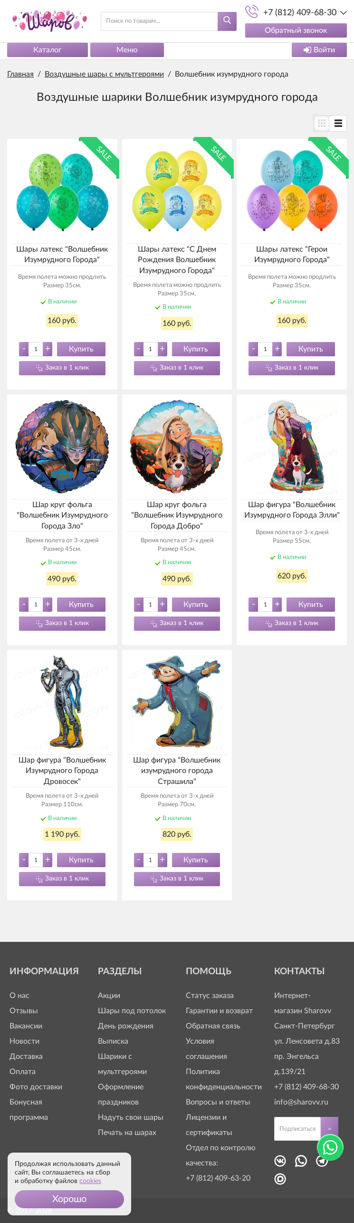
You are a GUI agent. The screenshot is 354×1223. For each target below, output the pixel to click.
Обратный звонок (295, 30)
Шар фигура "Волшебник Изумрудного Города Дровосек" (62, 770)
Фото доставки (36, 1087)
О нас (19, 995)
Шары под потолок (132, 1011)
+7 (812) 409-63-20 (218, 1178)
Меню (127, 50)
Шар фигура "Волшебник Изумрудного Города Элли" (292, 510)
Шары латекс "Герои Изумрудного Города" (292, 254)
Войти (319, 50)
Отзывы (24, 1011)
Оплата (23, 1072)
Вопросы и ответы (218, 1102)
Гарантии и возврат (219, 1011)
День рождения (125, 1026)
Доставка (26, 1056)
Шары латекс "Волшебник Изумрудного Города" (62, 254)
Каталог (47, 50)
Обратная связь (213, 1026)
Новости (24, 1041)
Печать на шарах (127, 1132)
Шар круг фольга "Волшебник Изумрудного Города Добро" (176, 515)
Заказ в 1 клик (67, 367)
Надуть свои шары (130, 1117)
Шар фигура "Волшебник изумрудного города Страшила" (176, 770)
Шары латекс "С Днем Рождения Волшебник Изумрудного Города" (177, 259)
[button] (69, 1199)
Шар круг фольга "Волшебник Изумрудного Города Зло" (62, 515)
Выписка (113, 1041)
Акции (109, 995)
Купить (81, 349)
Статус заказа (210, 995)
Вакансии (26, 1026)
